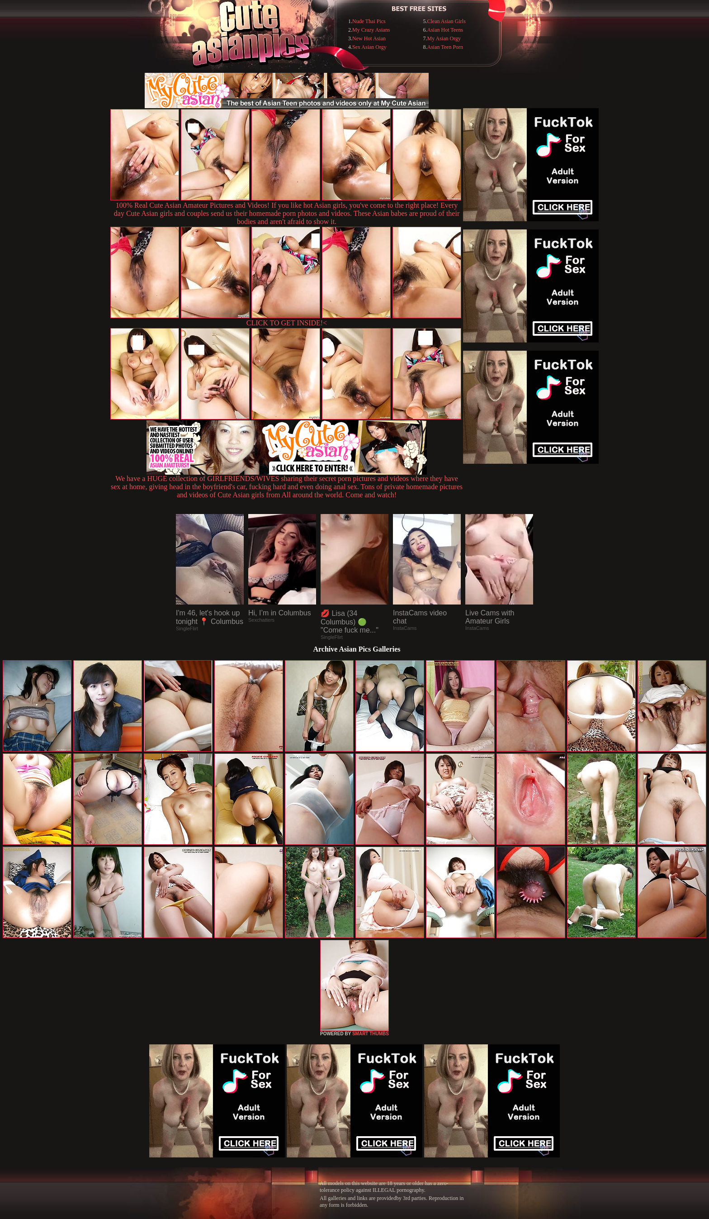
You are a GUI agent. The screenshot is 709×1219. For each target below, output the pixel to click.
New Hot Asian (369, 38)
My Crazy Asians (371, 30)
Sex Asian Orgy (369, 47)
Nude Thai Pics (369, 21)
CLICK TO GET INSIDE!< (286, 323)
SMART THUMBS (370, 1033)
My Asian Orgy (443, 38)
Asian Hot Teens (445, 30)
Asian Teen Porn (445, 47)
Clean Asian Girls (446, 21)
